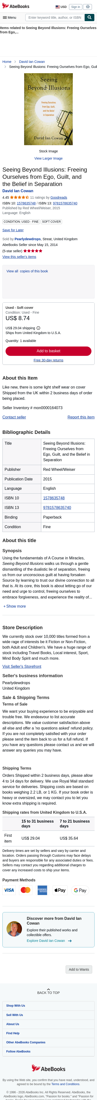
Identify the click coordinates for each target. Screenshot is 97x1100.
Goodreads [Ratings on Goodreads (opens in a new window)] (58, 197)
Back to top (48, 993)
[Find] (89, 17)
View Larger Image (48, 158)
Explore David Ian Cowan (50, 941)
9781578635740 (57, 508)
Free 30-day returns (48, 360)
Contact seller (14, 417)
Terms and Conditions (65, 1084)
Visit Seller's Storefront (21, 666)
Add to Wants (79, 969)
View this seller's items (19, 257)
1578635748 (26, 203)
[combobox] (54, 17)
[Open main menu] (10, 17)
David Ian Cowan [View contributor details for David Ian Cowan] (32, 62)
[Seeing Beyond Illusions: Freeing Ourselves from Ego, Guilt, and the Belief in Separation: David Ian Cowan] (48, 109)
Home (6, 62)
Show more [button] (16, 606)
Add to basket (48, 351)
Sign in (75, 7)
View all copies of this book (27, 271)
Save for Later (13, 230)
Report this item (81, 417)
